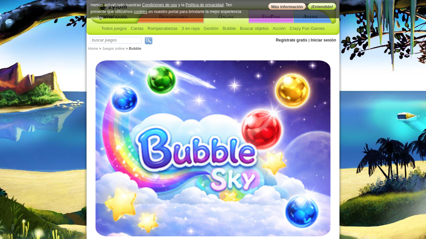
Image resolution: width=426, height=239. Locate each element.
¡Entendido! (322, 7)
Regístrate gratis (292, 40)
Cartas (137, 28)
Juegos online (113, 48)
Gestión (211, 28)
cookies (140, 11)
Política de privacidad (205, 5)
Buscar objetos (254, 28)
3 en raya (191, 28)
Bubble (229, 28)
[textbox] (115, 40)
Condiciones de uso (159, 5)
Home (93, 48)
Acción (279, 28)
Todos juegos (114, 28)
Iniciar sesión (323, 40)
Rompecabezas (162, 28)
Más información (287, 7)
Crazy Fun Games (307, 28)
